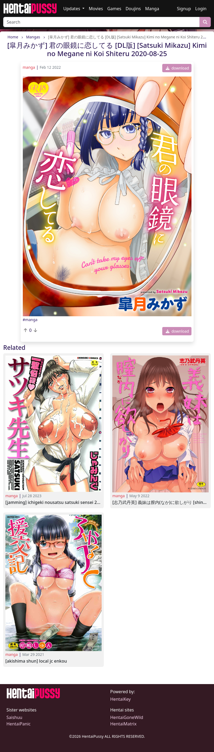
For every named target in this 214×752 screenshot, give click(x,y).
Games (114, 9)
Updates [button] (72, 9)
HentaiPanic (18, 724)
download (177, 68)
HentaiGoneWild (126, 717)
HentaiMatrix (123, 724)
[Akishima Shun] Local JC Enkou (36, 661)
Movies (96, 9)
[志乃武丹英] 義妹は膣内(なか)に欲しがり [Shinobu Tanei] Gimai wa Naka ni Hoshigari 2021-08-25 (160, 502)
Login (200, 9)
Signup (184, 9)
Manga (152, 9)
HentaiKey (120, 699)
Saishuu (14, 717)
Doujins (133, 9)
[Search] (101, 22)
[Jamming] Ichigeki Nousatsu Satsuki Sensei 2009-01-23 (53, 502)
